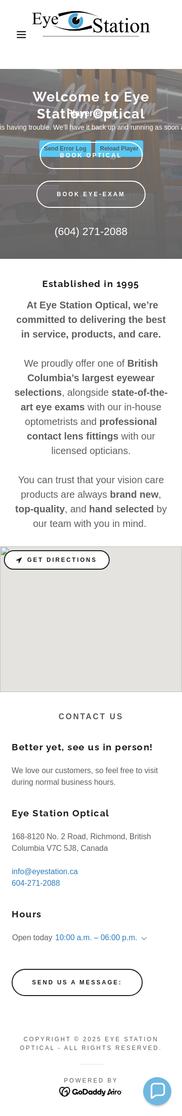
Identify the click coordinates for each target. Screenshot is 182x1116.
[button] (14, 34)
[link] (91, 34)
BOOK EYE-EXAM (91, 194)
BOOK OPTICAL (91, 155)
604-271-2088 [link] (36, 883)
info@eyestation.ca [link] (45, 871)
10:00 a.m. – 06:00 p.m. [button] (96, 937)
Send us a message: (77, 982)
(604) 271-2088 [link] (90, 231)
